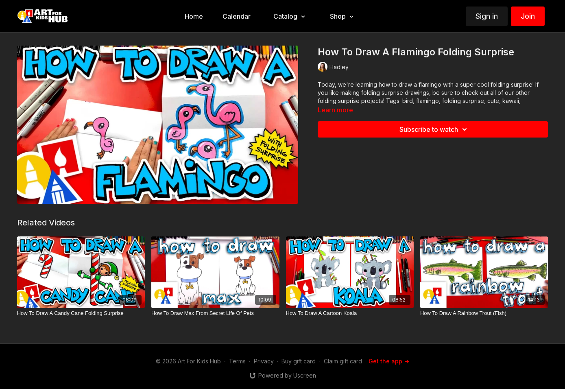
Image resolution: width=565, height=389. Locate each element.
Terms (237, 361)
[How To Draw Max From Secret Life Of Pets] (215, 313)
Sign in (487, 16)
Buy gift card (298, 361)
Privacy (264, 361)
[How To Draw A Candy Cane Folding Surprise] (81, 313)
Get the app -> (389, 361)
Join (528, 16)
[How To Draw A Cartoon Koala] (350, 313)
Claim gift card (343, 361)
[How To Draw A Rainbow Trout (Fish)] (484, 313)
